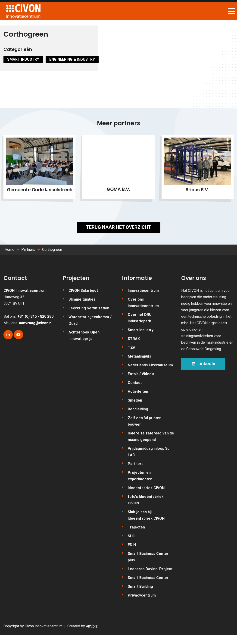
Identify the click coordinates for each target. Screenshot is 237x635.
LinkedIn (203, 363)
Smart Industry (23, 59)
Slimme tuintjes (82, 299)
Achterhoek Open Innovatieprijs (84, 335)
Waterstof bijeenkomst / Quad (90, 320)
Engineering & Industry (72, 59)
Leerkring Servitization (89, 308)
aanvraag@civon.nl (35, 323)
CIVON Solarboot (83, 290)
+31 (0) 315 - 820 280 (35, 316)
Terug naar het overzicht (118, 227)
